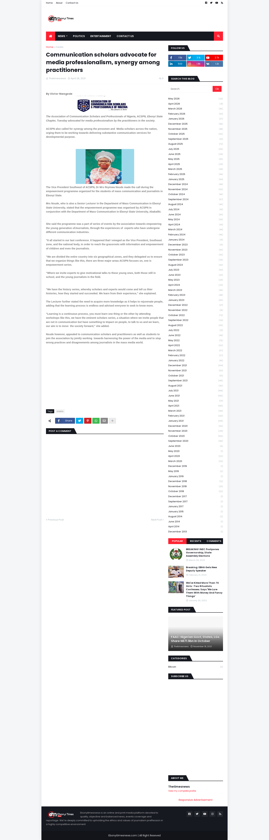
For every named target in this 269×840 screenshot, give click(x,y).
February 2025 (195, 174)
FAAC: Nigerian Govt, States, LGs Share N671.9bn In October (195, 639)
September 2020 (195, 441)
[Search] (191, 89)
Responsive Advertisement (196, 800)
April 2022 (195, 345)
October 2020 (195, 436)
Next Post (156, 519)
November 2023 (195, 250)
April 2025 (195, 164)
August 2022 (195, 325)
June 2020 (195, 446)
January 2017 (195, 506)
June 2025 (195, 154)
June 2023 (195, 275)
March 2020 (195, 461)
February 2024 (195, 235)
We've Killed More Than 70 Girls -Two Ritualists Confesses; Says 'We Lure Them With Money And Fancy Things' (204, 589)
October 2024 (195, 194)
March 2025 (195, 169)
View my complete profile (182, 790)
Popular (177, 541)
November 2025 (195, 129)
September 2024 (195, 199)
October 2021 (195, 376)
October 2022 (195, 315)
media (59, 47)
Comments (214, 541)
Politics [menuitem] (79, 36)
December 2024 (195, 184)
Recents (195, 541)
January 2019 (195, 476)
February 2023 (195, 295)
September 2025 (195, 139)
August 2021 (195, 386)
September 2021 (195, 381)
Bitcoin (195, 667)
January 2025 (195, 179)
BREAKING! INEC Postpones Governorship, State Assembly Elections (202, 553)
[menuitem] (50, 36)
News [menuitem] (61, 36)
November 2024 (195, 189)
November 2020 (195, 431)
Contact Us (72, 2)
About (59, 2)
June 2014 (195, 522)
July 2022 (195, 330)
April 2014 (195, 527)
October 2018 (195, 491)
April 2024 (195, 225)
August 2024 (195, 204)
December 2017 (195, 496)
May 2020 (195, 451)
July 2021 (195, 391)
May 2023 (195, 280)
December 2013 (195, 531)
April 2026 (195, 104)
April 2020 (195, 456)
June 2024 (195, 215)
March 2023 (195, 290)
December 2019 (195, 466)
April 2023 (195, 285)
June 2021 (195, 396)
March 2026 (195, 109)
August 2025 (195, 144)
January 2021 (195, 421)
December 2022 (195, 305)
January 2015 (195, 512)
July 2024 (195, 209)
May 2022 (195, 340)
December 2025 (195, 124)
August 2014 (195, 517)
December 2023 (195, 245)
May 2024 (195, 219)
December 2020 (195, 426)
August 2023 (195, 265)
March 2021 (195, 411)
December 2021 (195, 365)
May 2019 (195, 471)
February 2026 (195, 114)
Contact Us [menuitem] (125, 36)
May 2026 (195, 99)
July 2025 (195, 149)
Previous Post (56, 519)
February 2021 (195, 416)
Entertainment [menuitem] (100, 36)
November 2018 (195, 486)
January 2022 (195, 361)
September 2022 (195, 320)
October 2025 (195, 134)
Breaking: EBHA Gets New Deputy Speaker (201, 569)
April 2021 (195, 406)
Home (49, 2)
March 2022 (195, 350)
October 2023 (195, 255)
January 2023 (195, 300)
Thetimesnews (179, 787)
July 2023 (195, 270)
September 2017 (195, 502)
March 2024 (195, 230)
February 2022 (195, 355)
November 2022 (195, 310)
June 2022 (195, 335)
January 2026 (195, 119)
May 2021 (195, 401)
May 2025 (195, 159)
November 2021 (195, 371)
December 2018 (195, 481)
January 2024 (195, 240)
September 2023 (195, 260)
